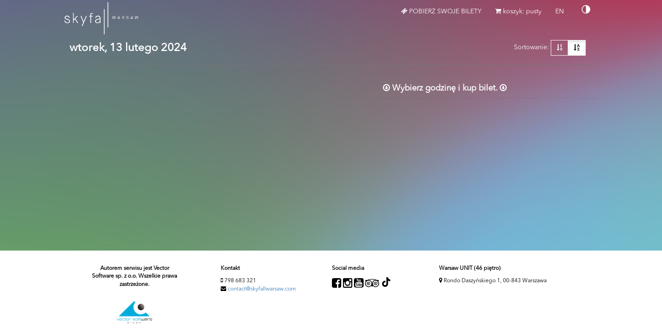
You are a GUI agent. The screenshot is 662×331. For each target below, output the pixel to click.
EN (563, 14)
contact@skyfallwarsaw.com (262, 289)
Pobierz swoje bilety (441, 11)
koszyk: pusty (518, 11)
